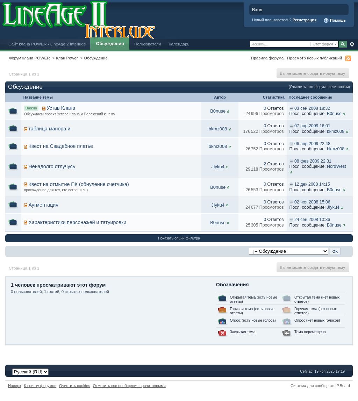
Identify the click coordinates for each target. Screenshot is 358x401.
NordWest (336, 166)
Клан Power (67, 58)
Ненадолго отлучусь (51, 166)
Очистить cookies (74, 386)
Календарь (179, 44)
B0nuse (217, 111)
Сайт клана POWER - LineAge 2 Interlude (47, 44)
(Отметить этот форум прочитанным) (319, 87)
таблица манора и (49, 128)
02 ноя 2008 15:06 (312, 202)
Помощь (334, 20)
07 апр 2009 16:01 (312, 125)
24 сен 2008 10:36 (312, 219)
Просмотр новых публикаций (314, 58)
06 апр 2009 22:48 (312, 143)
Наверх (14, 386)
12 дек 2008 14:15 (312, 184)
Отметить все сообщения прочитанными (129, 386)
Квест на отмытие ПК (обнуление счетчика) (78, 184)
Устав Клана (61, 108)
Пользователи (147, 44)
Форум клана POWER (29, 58)
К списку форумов (40, 386)
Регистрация (305, 20)
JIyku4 (217, 166)
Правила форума (267, 58)
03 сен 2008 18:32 (312, 108)
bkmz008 (218, 128)
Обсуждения (110, 43)
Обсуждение (96, 58)
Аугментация (43, 205)
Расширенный (352, 44)
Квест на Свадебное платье (60, 146)
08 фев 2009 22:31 (312, 161)
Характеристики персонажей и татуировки (77, 222)
